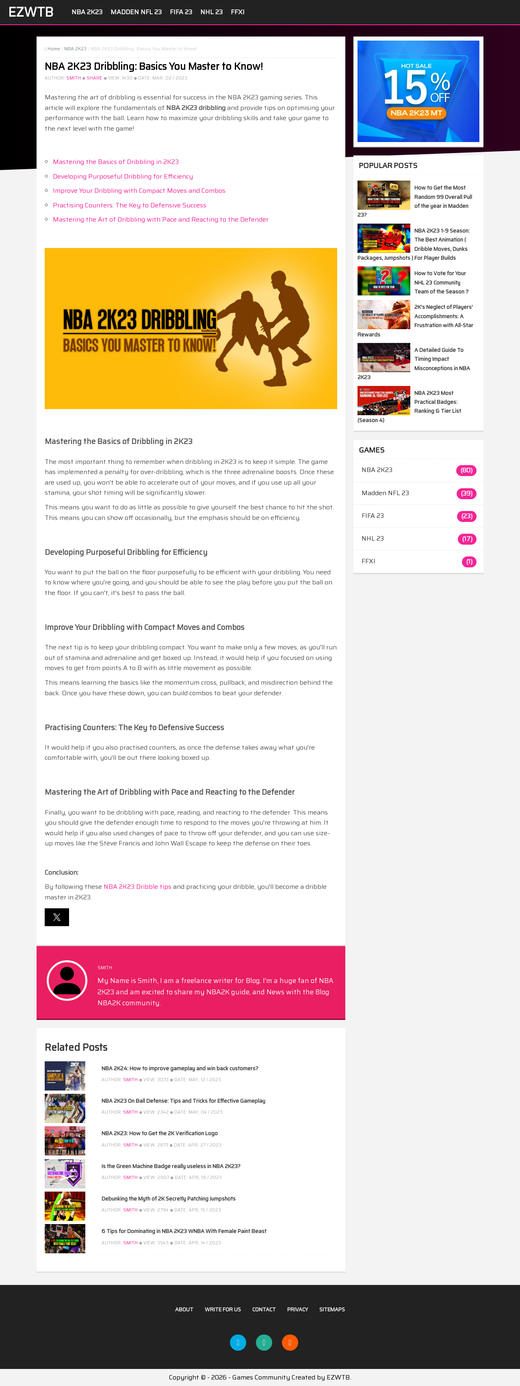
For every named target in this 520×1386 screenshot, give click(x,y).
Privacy (297, 1309)
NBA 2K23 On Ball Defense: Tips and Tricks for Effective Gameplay (183, 1101)
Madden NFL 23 (136, 12)
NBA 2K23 (87, 12)
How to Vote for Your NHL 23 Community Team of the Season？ (442, 282)
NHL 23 (211, 12)
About (184, 1309)
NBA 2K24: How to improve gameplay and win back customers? (180, 1068)
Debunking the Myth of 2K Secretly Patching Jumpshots (169, 1198)
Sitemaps (332, 1309)
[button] (57, 917)
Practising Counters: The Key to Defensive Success (129, 205)
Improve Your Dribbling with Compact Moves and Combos (139, 190)
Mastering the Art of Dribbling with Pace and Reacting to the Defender (161, 219)
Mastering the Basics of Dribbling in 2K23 (116, 162)
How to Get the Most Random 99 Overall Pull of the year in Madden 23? (415, 201)
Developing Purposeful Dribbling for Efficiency (123, 176)
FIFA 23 (181, 12)
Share (94, 78)
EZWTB (30, 12)
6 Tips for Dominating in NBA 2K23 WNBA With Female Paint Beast (184, 1231)
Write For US (223, 1309)
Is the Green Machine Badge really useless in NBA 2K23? (171, 1166)
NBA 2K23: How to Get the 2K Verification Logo (160, 1133)
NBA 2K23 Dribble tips (137, 887)
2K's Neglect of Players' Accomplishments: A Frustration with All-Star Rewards (415, 320)
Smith (73, 78)
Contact (264, 1309)
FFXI (238, 12)
